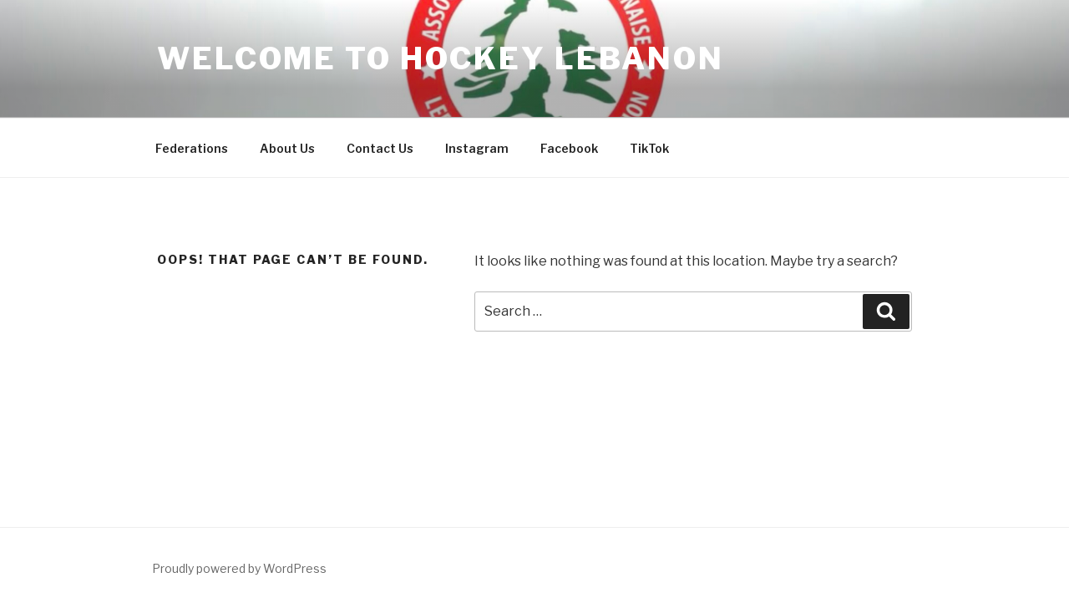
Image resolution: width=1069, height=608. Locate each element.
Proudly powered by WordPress (239, 568)
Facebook (569, 148)
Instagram (477, 148)
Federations (191, 148)
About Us (287, 148)
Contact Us (380, 148)
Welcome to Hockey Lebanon (440, 58)
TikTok (649, 148)
